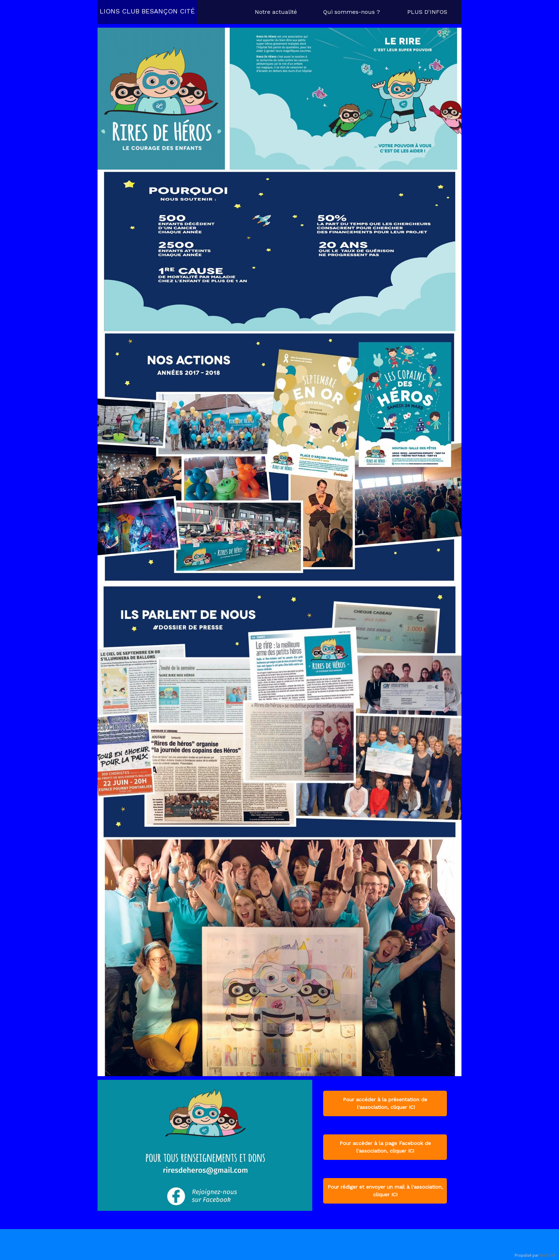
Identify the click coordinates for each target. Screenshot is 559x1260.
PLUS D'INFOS (427, 11)
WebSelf (547, 1255)
